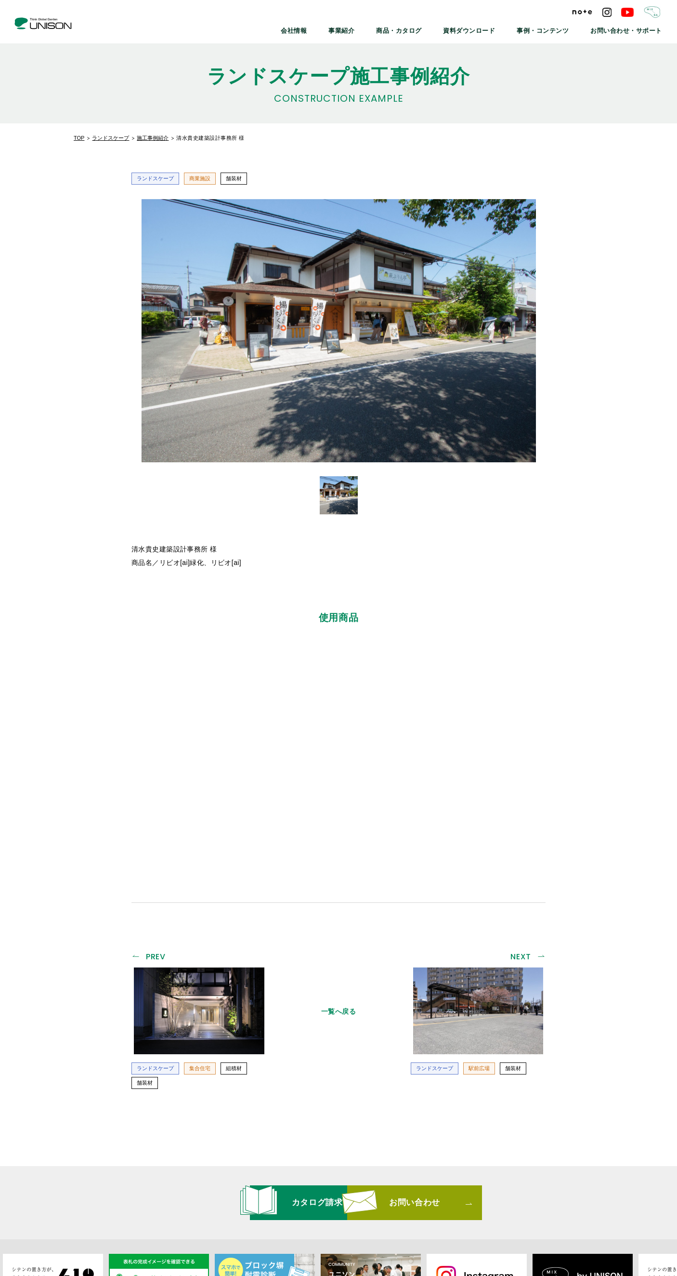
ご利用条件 (483, 1207)
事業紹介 (383, 29)
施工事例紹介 (153, 138)
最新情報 (217, 1207)
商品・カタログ (434, 29)
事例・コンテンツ (560, 29)
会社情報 (341, 29)
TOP (79, 138)
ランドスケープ (110, 138)
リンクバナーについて (340, 1207)
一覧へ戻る (338, 871)
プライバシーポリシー (419, 1207)
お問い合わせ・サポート (632, 29)
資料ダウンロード (495, 29)
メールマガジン (269, 1207)
